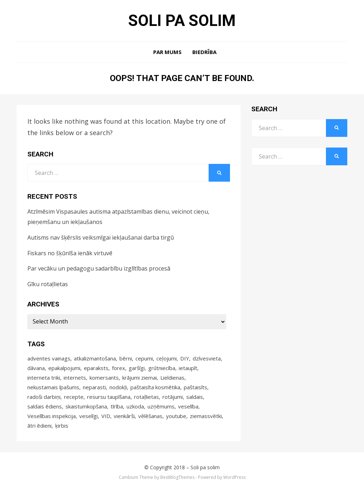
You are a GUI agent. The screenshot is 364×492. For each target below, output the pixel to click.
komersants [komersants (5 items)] (104, 377)
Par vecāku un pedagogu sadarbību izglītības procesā (98, 268)
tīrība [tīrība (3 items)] (117, 406)
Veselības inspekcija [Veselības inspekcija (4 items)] (51, 415)
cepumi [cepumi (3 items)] (144, 358)
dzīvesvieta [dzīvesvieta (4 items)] (207, 358)
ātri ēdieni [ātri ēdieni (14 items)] (39, 425)
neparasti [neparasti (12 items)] (94, 387)
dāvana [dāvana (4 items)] (36, 367)
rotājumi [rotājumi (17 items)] (172, 396)
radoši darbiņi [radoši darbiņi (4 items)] (43, 396)
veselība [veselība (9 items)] (188, 406)
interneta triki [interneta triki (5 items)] (43, 377)
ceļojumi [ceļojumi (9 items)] (166, 358)
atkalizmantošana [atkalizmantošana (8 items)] (95, 358)
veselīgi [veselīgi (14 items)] (88, 415)
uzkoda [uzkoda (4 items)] (135, 406)
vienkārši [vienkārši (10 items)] (124, 415)
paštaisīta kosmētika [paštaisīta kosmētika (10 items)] (155, 387)
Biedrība (204, 51)
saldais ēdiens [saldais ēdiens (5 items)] (44, 406)
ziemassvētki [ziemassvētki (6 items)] (206, 415)
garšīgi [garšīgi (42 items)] (137, 367)
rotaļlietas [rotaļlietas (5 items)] (146, 396)
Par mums (167, 51)
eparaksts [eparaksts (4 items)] (96, 367)
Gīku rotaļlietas (47, 284)
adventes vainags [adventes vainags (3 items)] (48, 358)
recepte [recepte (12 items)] (74, 396)
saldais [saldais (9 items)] (194, 396)
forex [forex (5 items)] (118, 367)
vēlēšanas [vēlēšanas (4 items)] (150, 415)
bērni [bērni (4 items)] (125, 358)
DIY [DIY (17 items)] (184, 358)
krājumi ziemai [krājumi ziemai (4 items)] (139, 377)
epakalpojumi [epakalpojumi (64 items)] (64, 367)
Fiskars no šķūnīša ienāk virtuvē (69, 253)
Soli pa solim (182, 20)
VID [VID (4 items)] (105, 415)
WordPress (234, 477)
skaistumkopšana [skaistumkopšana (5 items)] (86, 406)
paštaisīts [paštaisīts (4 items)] (195, 387)
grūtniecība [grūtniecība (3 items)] (161, 367)
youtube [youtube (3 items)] (176, 415)
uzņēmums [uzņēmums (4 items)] (161, 406)
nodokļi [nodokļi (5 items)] (118, 387)
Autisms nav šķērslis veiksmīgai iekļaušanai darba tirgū (100, 237)
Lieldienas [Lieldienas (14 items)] (172, 377)
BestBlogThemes (177, 477)
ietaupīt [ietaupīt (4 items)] (188, 367)
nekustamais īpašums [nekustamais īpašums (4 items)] (53, 387)
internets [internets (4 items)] (75, 377)
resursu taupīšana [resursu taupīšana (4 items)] (108, 396)
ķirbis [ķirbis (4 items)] (61, 425)
